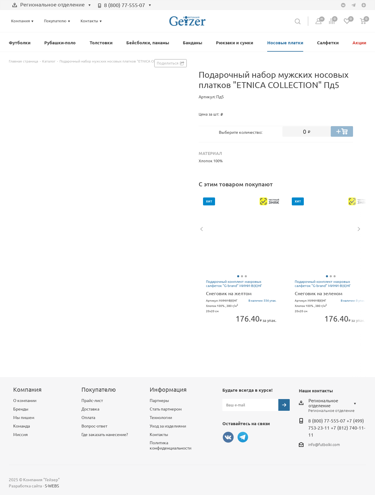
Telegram (243, 437)
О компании (24, 400)
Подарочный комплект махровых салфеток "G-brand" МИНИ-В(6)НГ (234, 284)
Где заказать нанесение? (104, 434)
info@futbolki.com (324, 444)
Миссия (20, 434)
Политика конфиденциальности (170, 445)
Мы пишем (23, 417)
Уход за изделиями (168, 426)
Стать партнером (166, 409)
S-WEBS (52, 486)
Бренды (20, 409)
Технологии (161, 417)
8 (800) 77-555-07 (124, 5)
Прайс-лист (92, 400)
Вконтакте (228, 437)
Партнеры (159, 400)
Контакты (159, 434)
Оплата (88, 417)
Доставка (90, 409)
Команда (21, 426)
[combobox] (51, 5)
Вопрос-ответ (94, 426)
